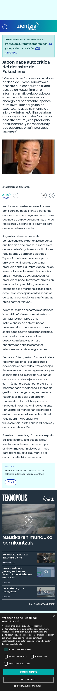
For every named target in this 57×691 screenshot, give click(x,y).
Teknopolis (14, 497)
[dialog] (28, 652)
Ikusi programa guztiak (41, 604)
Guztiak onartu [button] (28, 672)
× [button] (53, 616)
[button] (4, 26)
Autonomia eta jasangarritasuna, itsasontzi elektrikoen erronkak (17, 573)
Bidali (11, 482)
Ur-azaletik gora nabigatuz (13, 590)
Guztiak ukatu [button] (28, 679)
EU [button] (16, 195)
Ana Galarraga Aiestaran (16, 187)
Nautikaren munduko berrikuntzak (27, 540)
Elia (50, 43)
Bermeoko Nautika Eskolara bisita (15, 556)
